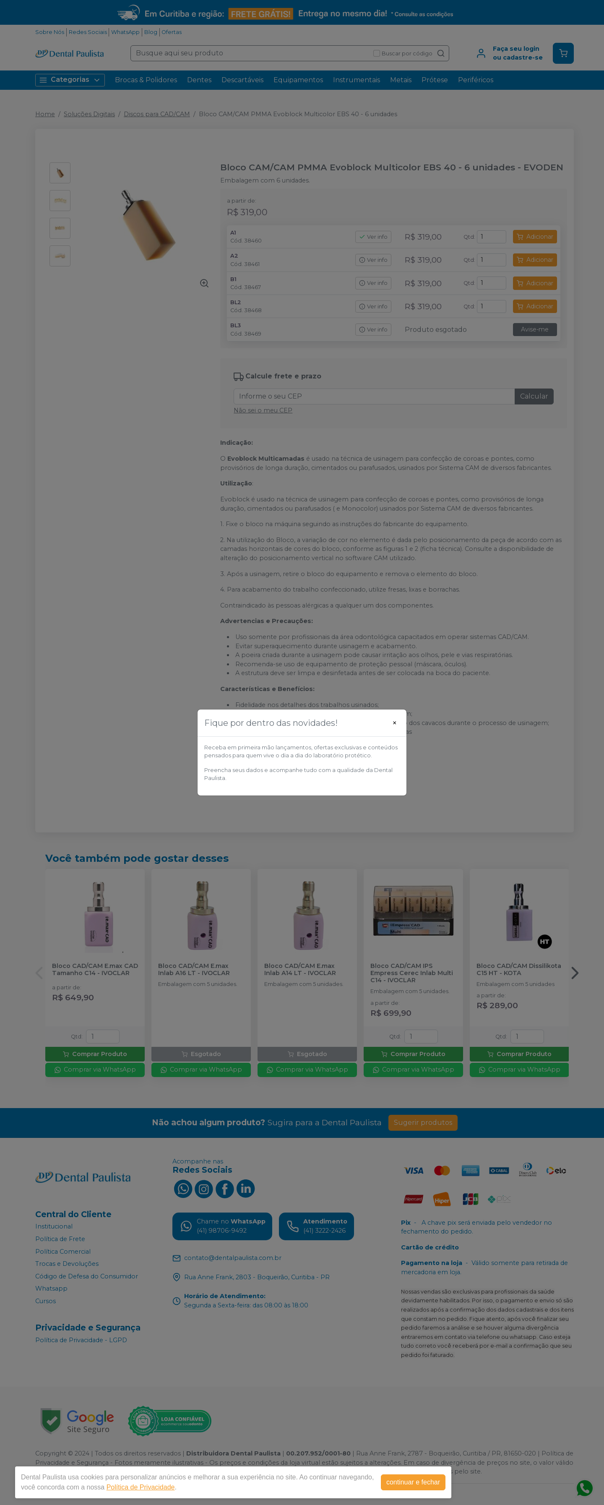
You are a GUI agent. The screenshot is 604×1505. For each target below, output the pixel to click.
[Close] (395, 723)
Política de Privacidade (141, 1487)
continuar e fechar (413, 1482)
